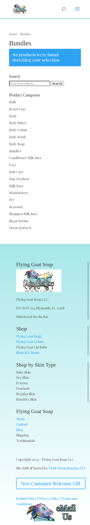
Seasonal (15, 207)
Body (13, 116)
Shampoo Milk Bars (23, 214)
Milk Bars (16, 186)
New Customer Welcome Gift (50, 483)
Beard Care (17, 109)
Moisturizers (18, 193)
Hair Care (16, 172)
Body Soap (17, 144)
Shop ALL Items (27, 352)
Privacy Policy (49, 498)
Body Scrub (17, 137)
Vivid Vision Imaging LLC (67, 468)
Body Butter (18, 123)
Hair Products (19, 179)
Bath (12, 102)
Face (12, 165)
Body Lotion (18, 130)
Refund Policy (26, 498)
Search (57, 83)
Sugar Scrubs (19, 221)
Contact (22, 424)
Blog (19, 430)
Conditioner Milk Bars (25, 158)
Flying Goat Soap (28, 336)
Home (13, 34)
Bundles (15, 151)
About (20, 419)
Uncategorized (20, 228)
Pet (11, 200)
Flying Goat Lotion (30, 342)
